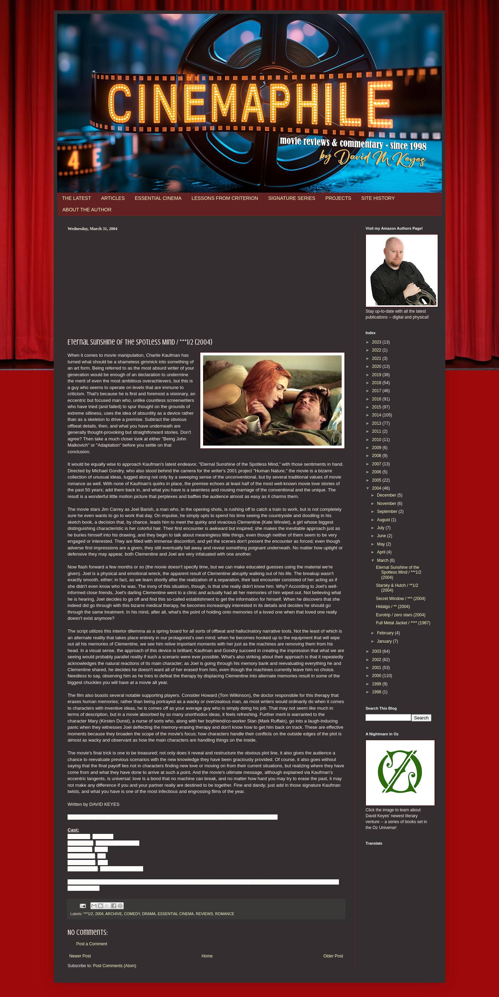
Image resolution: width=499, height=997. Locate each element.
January (385, 641)
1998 (377, 692)
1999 (377, 684)
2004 (99, 914)
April (381, 552)
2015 (377, 407)
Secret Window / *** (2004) (401, 598)
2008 (377, 455)
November (387, 503)
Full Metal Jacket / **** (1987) (403, 622)
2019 (377, 374)
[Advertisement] (206, 283)
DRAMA (149, 914)
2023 (377, 342)
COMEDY (132, 914)
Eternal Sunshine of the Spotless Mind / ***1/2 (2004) (398, 572)
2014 (377, 415)
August (384, 519)
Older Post (333, 956)
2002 (377, 659)
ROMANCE (224, 914)
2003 (377, 651)
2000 (377, 675)
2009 (377, 447)
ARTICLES (113, 198)
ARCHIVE (113, 914)
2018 (377, 382)
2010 (377, 439)
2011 (377, 431)
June (382, 535)
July (381, 527)
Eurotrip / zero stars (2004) (401, 614)
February (386, 633)
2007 (377, 464)
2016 (377, 399)
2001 (377, 667)
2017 (377, 390)
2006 (377, 472)
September (388, 511)
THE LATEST (76, 198)
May (381, 544)
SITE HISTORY (378, 198)
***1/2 (88, 914)
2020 (377, 366)
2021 (377, 358)
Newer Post (80, 956)
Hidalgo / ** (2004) (393, 606)
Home (207, 956)
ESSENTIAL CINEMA (158, 198)
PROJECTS (338, 198)
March (383, 560)
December (387, 495)
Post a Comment (91, 943)
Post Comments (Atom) (114, 965)
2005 (377, 480)
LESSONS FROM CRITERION (225, 198)
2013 (377, 423)
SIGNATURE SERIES (291, 198)
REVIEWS (204, 914)
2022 (377, 350)
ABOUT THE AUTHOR (87, 209)
